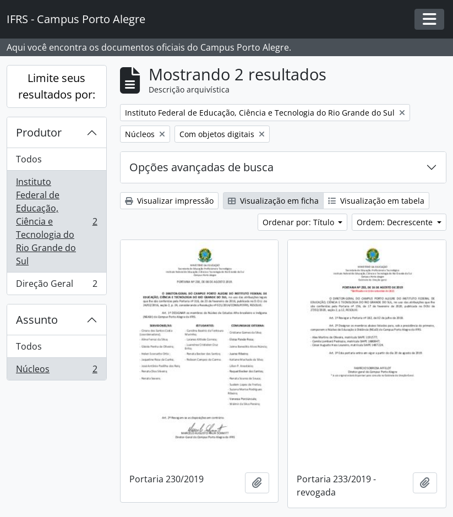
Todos (29, 159)
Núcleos (56, 371)
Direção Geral (56, 286)
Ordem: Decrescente (396, 222)
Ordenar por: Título (299, 222)
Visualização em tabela (376, 200)
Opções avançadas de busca (201, 167)
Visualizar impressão (169, 200)
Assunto (37, 319)
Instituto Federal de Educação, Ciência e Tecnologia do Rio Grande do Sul (56, 221)
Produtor (39, 132)
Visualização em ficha (273, 200)
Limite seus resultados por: (56, 86)
